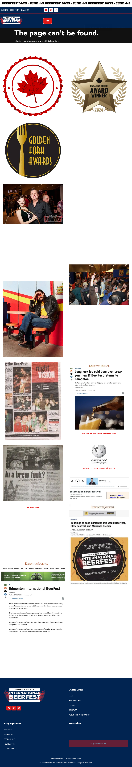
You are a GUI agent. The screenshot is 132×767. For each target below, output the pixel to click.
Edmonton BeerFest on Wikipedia (99, 468)
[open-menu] (47, 21)
